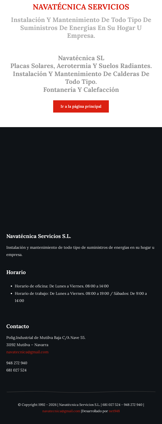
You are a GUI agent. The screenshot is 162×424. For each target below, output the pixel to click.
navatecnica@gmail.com (27, 351)
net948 (114, 411)
